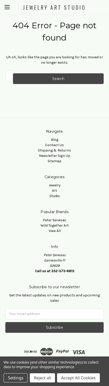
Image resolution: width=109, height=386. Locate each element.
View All (55, 231)
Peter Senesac (54, 220)
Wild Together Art (54, 225)
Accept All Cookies (78, 378)
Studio (54, 196)
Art (54, 190)
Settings (15, 378)
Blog (54, 139)
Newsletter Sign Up (54, 156)
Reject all (42, 378)
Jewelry (55, 185)
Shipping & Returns (54, 150)
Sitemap (54, 161)
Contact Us (54, 145)
